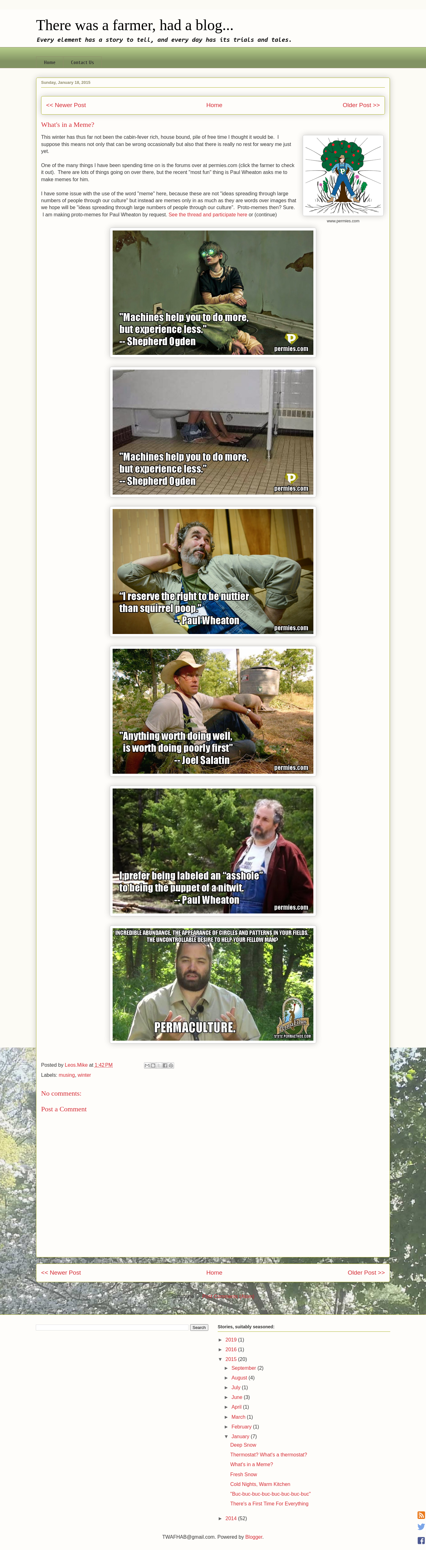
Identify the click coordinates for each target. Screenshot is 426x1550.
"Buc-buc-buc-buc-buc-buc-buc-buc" (270, 1494)
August (240, 1377)
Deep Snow (243, 1445)
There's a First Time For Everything (269, 1503)
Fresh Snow (243, 1474)
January (241, 1436)
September (245, 1368)
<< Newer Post (66, 105)
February (242, 1426)
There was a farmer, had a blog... (135, 25)
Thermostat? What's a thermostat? (268, 1454)
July (237, 1387)
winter (84, 1075)
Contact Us (82, 62)
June (238, 1397)
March (239, 1417)
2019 (232, 1339)
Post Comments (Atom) (228, 1296)
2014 (232, 1518)
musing (67, 1075)
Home (50, 62)
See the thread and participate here (207, 214)
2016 (232, 1349)
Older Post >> (361, 105)
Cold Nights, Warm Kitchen (260, 1484)
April (237, 1407)
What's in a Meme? (251, 1464)
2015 (232, 1359)
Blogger (253, 1537)
